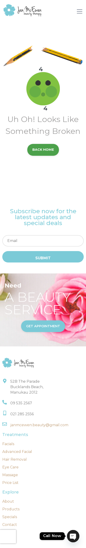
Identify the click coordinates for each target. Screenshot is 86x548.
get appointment (43, 326)
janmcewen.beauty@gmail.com (39, 425)
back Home (43, 150)
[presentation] (8, 536)
